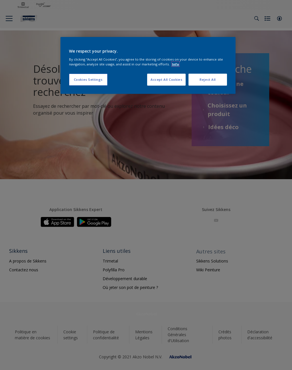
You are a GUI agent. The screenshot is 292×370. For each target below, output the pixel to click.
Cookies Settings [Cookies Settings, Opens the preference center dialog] (88, 79)
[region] (148, 65)
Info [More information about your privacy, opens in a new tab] (175, 64)
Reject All (208, 79)
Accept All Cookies (166, 79)
